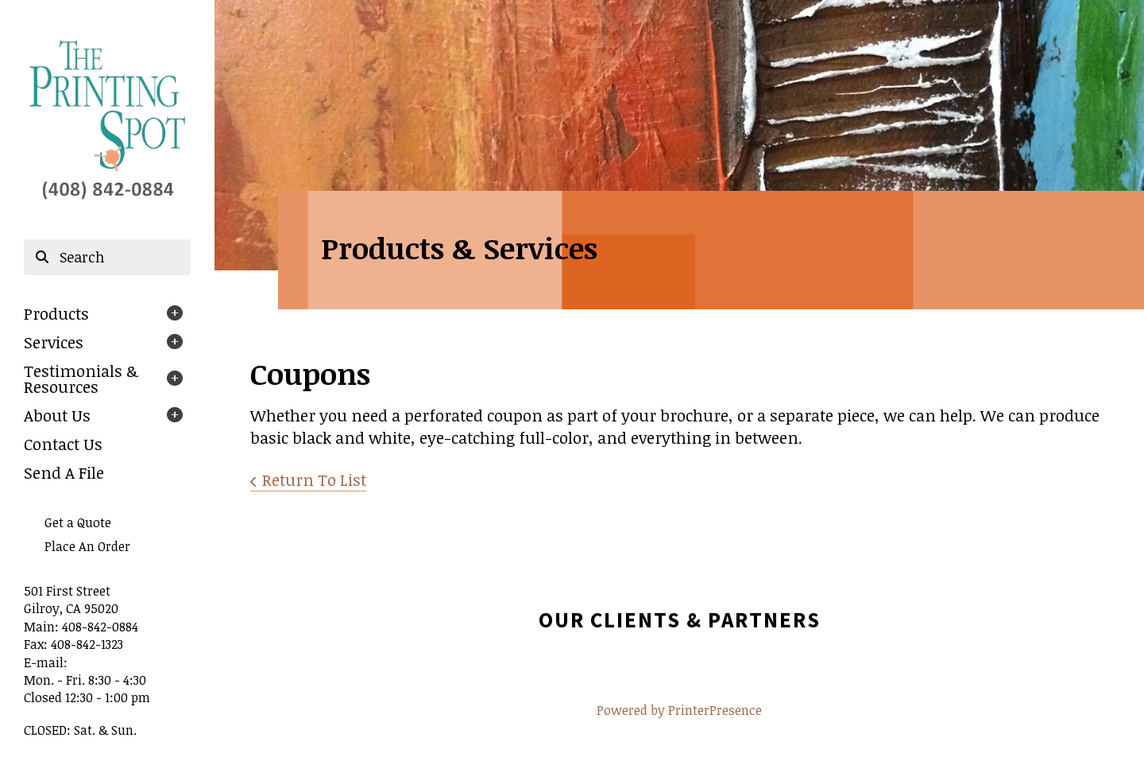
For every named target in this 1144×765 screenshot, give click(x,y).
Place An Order (87, 546)
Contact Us (63, 444)
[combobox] (107, 257)
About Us (57, 415)
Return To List (314, 479)
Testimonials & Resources (81, 378)
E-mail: (46, 662)
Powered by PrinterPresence (679, 710)
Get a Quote (77, 522)
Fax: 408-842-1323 (73, 644)
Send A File (64, 472)
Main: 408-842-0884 (81, 626)
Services (53, 342)
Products (56, 313)
